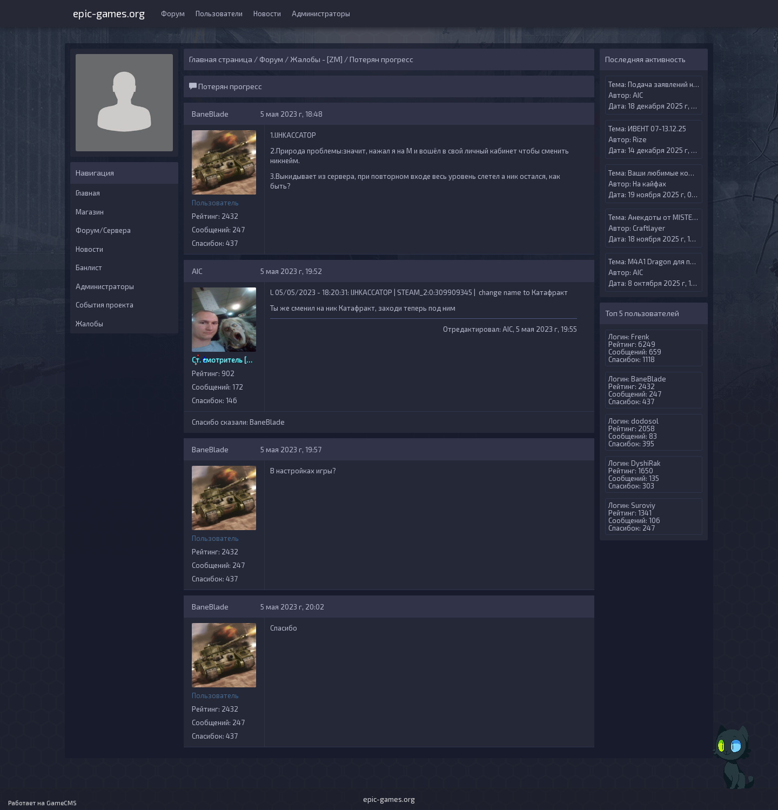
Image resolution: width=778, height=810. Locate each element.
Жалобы (89, 323)
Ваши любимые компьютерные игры (688, 173)
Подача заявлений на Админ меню (684, 84)
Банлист (89, 267)
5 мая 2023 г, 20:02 (292, 607)
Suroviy (643, 505)
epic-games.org (109, 12)
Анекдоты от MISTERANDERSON (680, 217)
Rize (640, 139)
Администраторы (321, 13)
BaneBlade (210, 113)
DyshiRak (645, 463)
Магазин (90, 211)
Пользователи (219, 13)
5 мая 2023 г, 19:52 (291, 271)
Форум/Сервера (103, 230)
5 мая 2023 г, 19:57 (290, 449)
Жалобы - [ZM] (316, 59)
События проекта (104, 304)
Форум (173, 13)
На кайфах (649, 183)
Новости (267, 13)
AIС (197, 271)
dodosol (645, 421)
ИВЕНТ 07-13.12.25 (657, 128)
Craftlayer (649, 228)
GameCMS (61, 802)
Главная (88, 193)
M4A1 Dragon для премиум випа (680, 261)
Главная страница (220, 59)
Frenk (640, 336)
